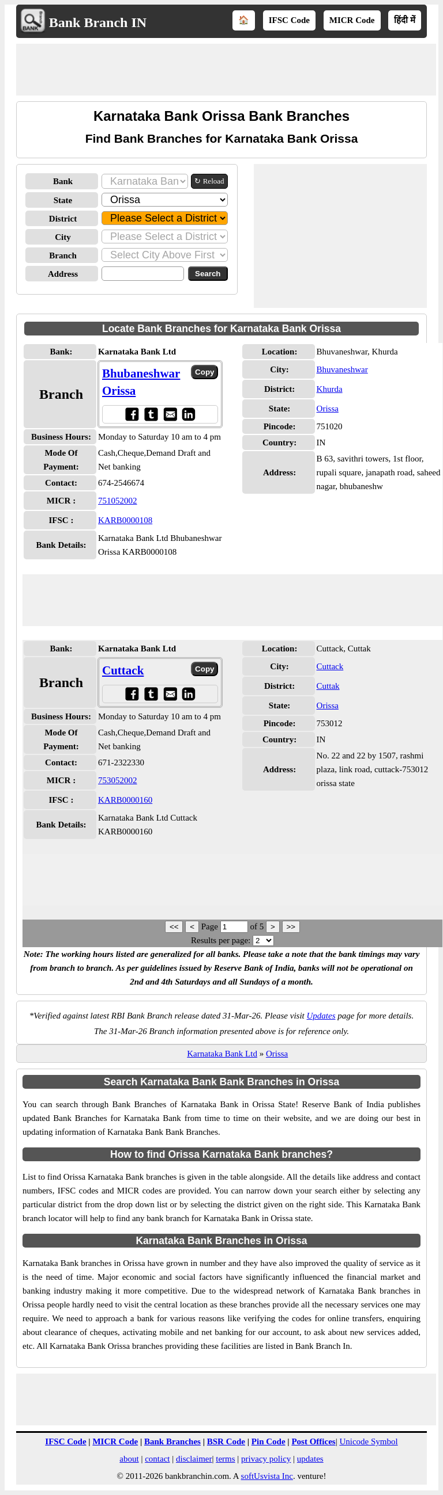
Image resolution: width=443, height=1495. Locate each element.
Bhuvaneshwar (342, 369)
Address (63, 274)
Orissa (328, 408)
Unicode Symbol (368, 1441)
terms (225, 1458)
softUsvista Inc (267, 1476)
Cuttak (328, 686)
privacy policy (266, 1458)
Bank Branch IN (98, 22)
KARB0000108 (125, 520)
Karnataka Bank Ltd (222, 1053)
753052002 (117, 780)
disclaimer (194, 1458)
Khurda (330, 389)
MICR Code (352, 20)
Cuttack (123, 670)
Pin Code (268, 1441)
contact (157, 1458)
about (128, 1458)
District (63, 218)
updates (310, 1458)
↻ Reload (209, 181)
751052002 (117, 500)
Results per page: (220, 940)
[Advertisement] (226, 70)
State (63, 200)
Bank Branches (172, 1441)
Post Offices (313, 1441)
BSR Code (226, 1441)
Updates (321, 1015)
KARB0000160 (125, 799)
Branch (63, 255)
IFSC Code (289, 20)
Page (210, 926)
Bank (63, 181)
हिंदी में (404, 20)
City (63, 237)
